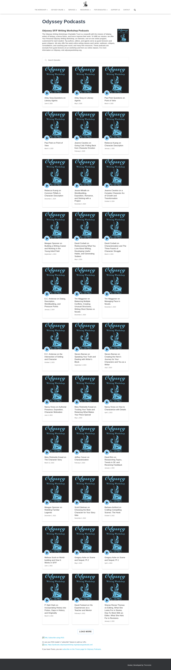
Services (72, 10)
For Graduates (100, 10)
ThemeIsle (147, 665)
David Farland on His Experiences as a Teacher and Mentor (83, 607)
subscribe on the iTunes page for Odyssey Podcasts (81, 649)
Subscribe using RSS (52, 638)
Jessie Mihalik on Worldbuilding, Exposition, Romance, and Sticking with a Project (84, 195)
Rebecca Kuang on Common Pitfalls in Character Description (54, 193)
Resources (85, 10)
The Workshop (41, 10)
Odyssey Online (58, 10)
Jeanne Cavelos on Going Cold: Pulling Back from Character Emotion (85, 145)
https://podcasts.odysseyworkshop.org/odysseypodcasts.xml (65, 645)
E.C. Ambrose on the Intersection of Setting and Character (54, 356)
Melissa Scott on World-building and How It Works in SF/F (55, 560)
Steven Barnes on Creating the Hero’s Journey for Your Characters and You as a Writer (115, 359)
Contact (126, 10)
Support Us (115, 10)
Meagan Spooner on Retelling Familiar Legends (53, 510)
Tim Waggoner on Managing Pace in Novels (112, 301)
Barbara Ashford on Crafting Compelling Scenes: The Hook (113, 510)
